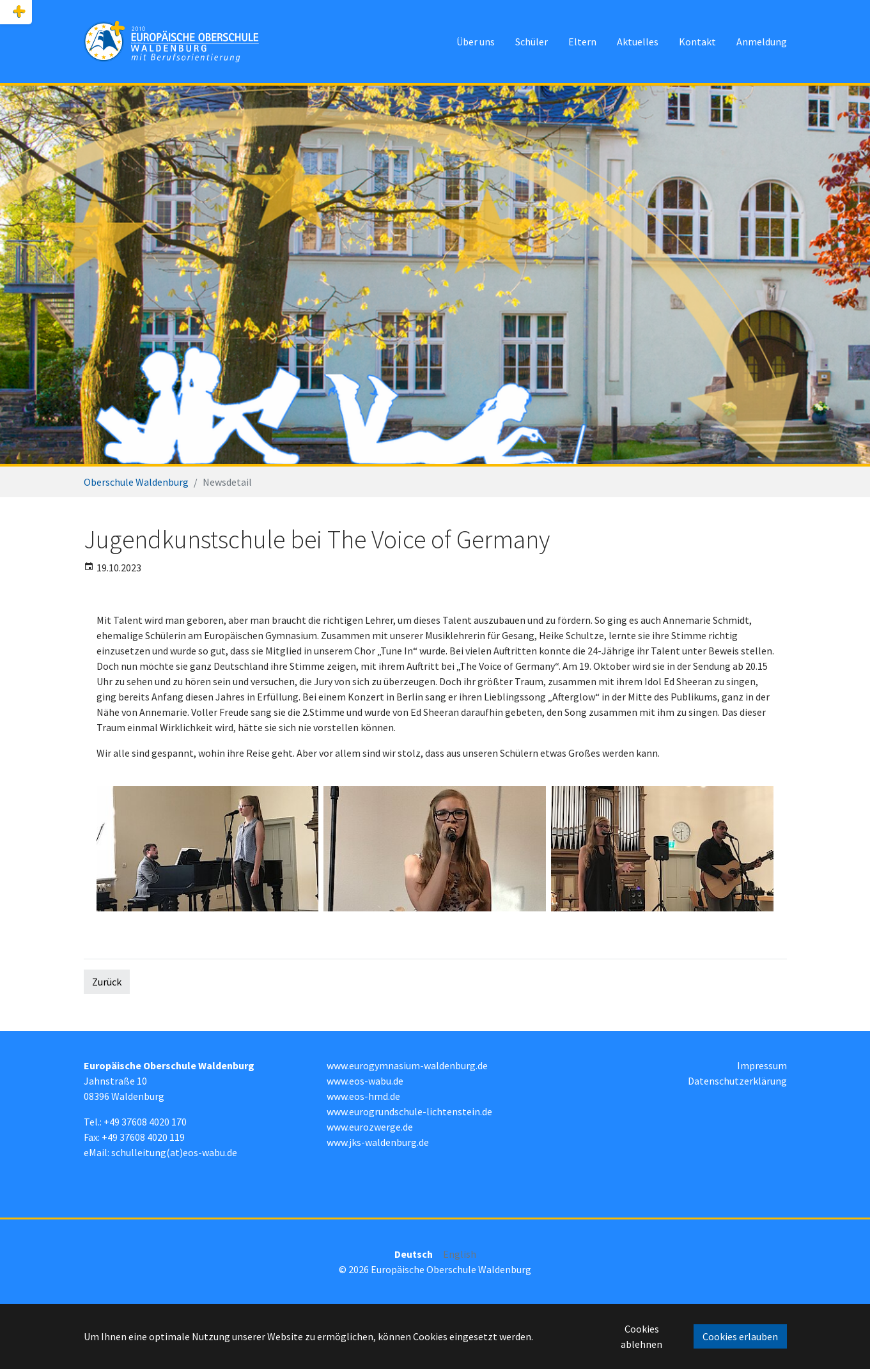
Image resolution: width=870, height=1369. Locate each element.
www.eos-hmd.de (363, 1096)
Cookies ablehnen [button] (641, 1336)
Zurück (106, 981)
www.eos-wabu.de (365, 1080)
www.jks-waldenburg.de (378, 1142)
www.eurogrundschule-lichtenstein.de (409, 1111)
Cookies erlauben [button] (740, 1336)
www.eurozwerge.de (370, 1126)
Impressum (762, 1065)
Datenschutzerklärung (737, 1080)
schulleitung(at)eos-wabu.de (174, 1152)
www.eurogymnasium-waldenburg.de (407, 1065)
